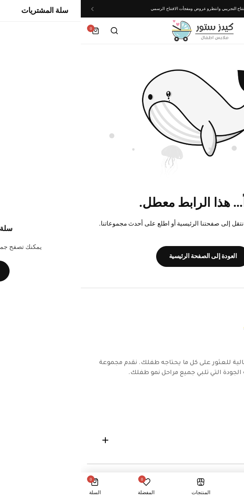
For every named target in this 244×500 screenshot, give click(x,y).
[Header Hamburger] (229, 30)
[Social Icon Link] (229, 402)
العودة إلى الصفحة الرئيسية (122, 256)
